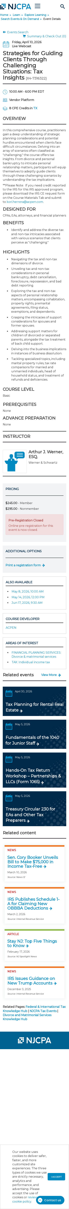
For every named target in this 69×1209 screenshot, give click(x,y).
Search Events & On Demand (20, 19)
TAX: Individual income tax (31, 662)
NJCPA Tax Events (43, 1011)
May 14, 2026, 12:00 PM (28, 597)
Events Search (15, 32)
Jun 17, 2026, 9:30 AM (27, 602)
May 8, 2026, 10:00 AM (28, 591)
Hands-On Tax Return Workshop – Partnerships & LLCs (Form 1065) (33, 776)
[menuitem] (16, 1054)
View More (49, 675)
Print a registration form (23, 565)
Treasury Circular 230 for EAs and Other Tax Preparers (30, 815)
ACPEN (11, 627)
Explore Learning (35, 15)
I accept (56, 1176)
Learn (16, 15)
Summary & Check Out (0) (44, 36)
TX (35, 108)
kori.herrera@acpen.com (25, 202)
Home (4, 15)
